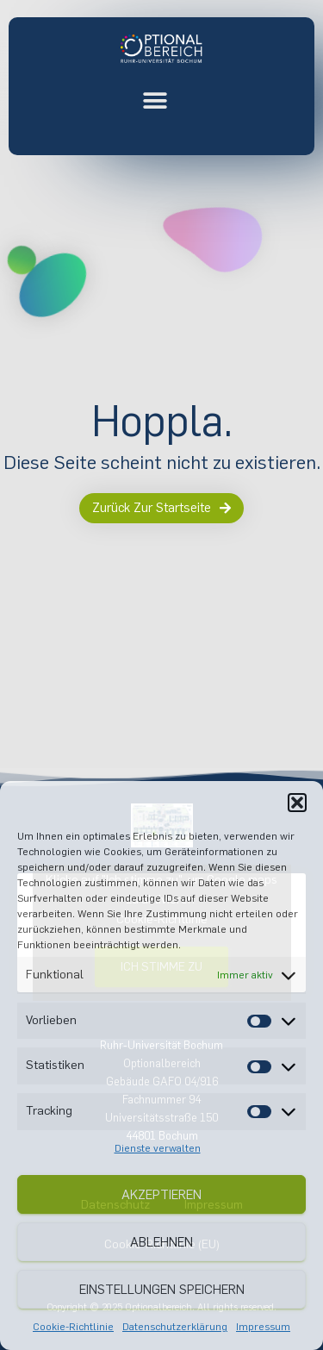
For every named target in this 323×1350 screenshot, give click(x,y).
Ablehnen (161, 1242)
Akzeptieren (161, 1195)
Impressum (263, 1327)
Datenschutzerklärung (174, 1327)
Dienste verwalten (158, 1148)
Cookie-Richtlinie (73, 1327)
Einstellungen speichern (162, 1289)
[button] (297, 802)
